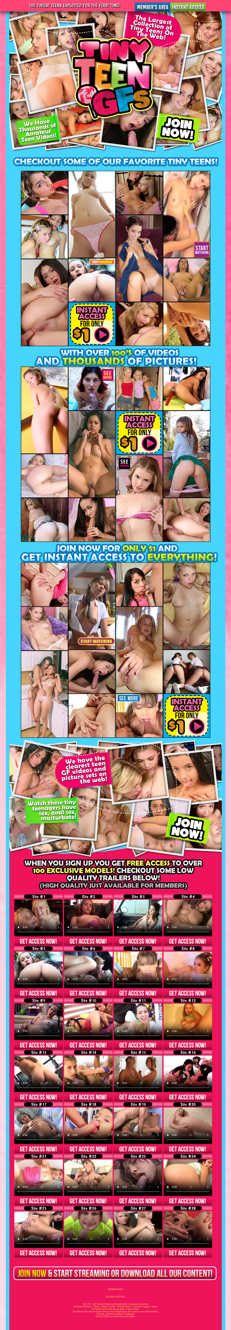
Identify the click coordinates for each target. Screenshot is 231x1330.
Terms (96, 1306)
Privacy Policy (124, 1306)
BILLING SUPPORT (115, 1296)
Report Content (108, 1306)
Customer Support (141, 1306)
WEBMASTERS (115, 1289)
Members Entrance (83, 1306)
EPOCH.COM (102, 1316)
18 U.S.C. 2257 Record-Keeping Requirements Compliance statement (116, 1304)
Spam (154, 1306)
